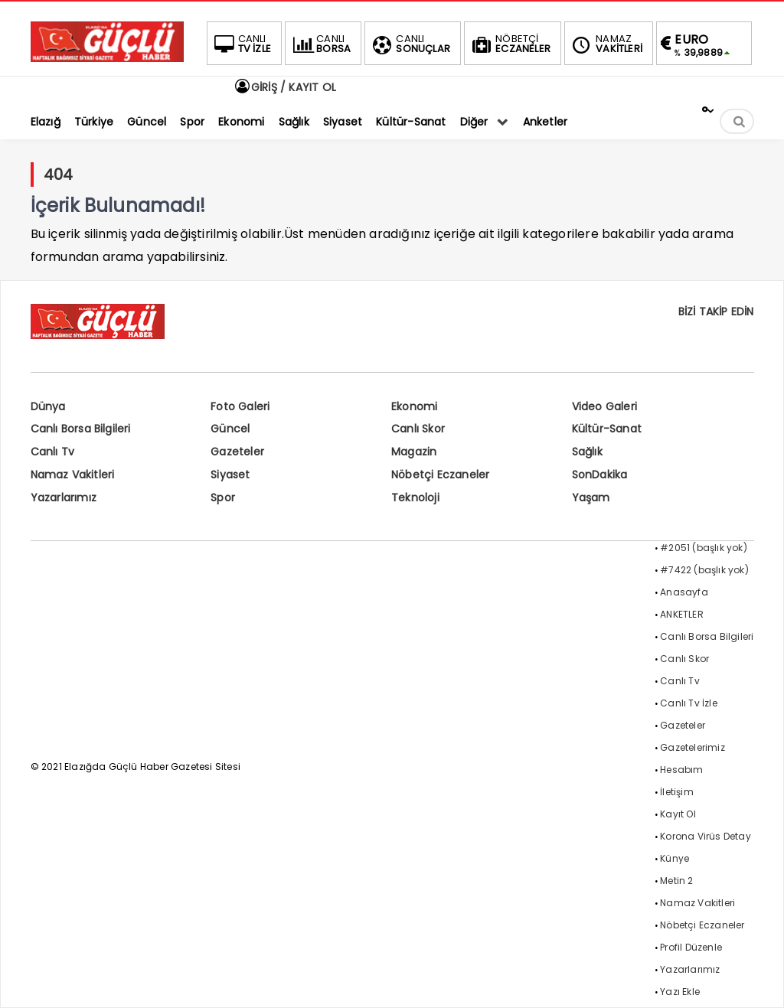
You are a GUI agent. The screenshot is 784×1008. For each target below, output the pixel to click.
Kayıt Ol (678, 813)
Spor (223, 497)
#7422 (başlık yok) (704, 569)
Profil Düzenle (691, 947)
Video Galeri (604, 406)
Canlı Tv (53, 451)
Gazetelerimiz (692, 747)
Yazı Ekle (680, 991)
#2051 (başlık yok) (703, 547)
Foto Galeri (240, 406)
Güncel (230, 428)
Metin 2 (676, 880)
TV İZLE (241, 43)
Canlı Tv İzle (688, 703)
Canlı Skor (418, 428)
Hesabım (681, 769)
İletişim (677, 791)
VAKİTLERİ (605, 43)
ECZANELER (509, 43)
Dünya (48, 406)
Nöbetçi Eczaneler (440, 474)
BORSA (320, 43)
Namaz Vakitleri (73, 474)
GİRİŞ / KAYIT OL (285, 87)
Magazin (413, 451)
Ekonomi (414, 406)
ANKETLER (682, 614)
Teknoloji (415, 497)
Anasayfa (684, 592)
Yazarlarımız (63, 497)
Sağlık (587, 451)
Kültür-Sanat (607, 428)
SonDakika (600, 474)
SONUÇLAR (409, 43)
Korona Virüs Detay (705, 836)
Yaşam (591, 497)
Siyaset (230, 474)
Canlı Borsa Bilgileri (81, 428)
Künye (674, 858)
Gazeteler (237, 451)
